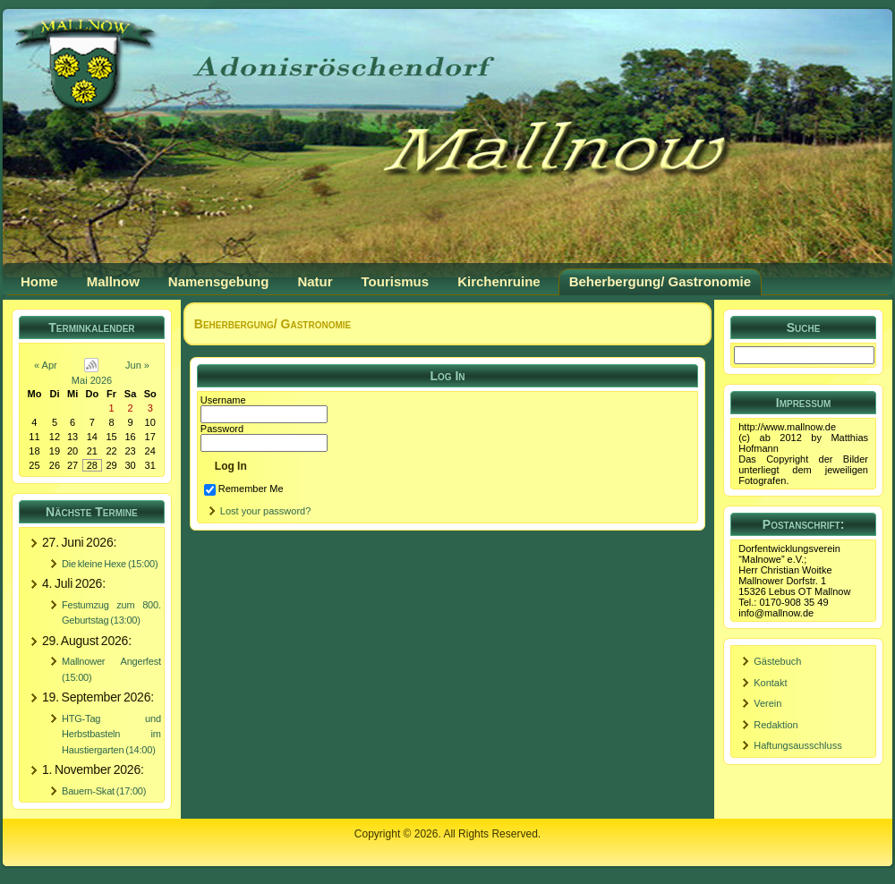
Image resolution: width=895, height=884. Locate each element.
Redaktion (776, 724)
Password (221, 428)
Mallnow (113, 281)
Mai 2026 (92, 380)
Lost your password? (265, 511)
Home (39, 281)
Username (223, 400)
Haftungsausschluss (797, 745)
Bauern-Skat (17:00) (104, 791)
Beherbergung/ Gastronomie (660, 281)
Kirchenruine (499, 281)
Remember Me (244, 488)
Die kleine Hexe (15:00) (110, 563)
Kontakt (770, 682)
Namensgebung (218, 281)
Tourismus (396, 281)
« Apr (45, 365)
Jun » (137, 365)
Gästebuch (777, 661)
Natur (314, 281)
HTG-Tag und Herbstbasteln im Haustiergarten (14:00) (111, 734)
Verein (767, 703)
